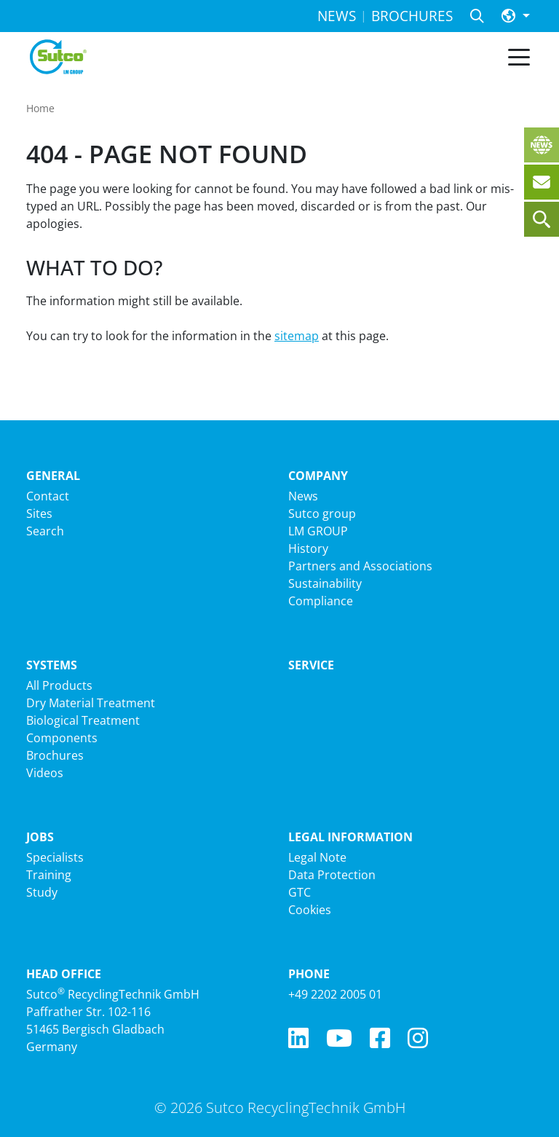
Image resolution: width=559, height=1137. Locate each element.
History (308, 548)
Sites (39, 513)
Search (45, 531)
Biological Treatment (83, 720)
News (303, 496)
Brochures (55, 755)
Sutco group (322, 513)
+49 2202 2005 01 (335, 994)
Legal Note (317, 857)
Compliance (320, 601)
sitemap (296, 336)
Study (42, 892)
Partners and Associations (360, 566)
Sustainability (325, 583)
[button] (515, 16)
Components (62, 738)
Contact (47, 496)
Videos (44, 773)
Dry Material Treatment (90, 703)
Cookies (309, 910)
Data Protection (332, 875)
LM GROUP (318, 531)
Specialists (55, 857)
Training (48, 875)
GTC (299, 892)
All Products (59, 685)
